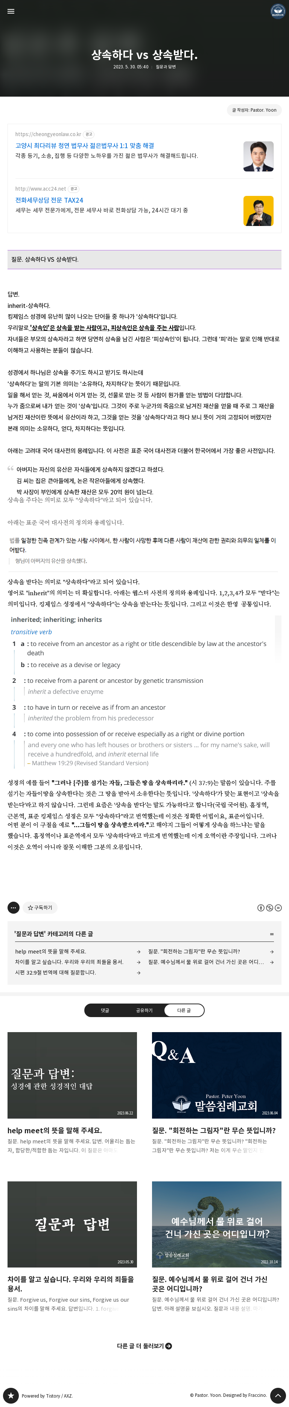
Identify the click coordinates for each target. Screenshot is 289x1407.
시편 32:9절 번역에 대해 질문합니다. (55, 972)
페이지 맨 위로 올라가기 (278, 1396)
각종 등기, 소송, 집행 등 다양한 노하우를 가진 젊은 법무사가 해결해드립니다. (106, 155)
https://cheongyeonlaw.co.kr (48, 134)
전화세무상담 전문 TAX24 (49, 200)
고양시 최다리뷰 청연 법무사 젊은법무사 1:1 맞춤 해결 (84, 146)
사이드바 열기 (11, 11)
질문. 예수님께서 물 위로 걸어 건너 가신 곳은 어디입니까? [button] (216, 1253)
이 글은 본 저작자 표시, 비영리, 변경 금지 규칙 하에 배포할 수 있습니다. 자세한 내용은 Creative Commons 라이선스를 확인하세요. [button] (270, 908)
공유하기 (144, 1010)
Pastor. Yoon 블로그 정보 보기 (278, 11)
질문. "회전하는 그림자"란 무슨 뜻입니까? (194, 951)
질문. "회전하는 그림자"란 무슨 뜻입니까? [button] (216, 1099)
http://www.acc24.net (40, 189)
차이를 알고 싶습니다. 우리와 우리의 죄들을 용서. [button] (72, 1253)
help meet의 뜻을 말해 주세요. (50, 951)
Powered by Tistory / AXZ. (47, 1396)
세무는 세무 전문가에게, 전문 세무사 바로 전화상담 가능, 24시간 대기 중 (101, 210)
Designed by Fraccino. (245, 1395)
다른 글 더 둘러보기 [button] (140, 1346)
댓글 (105, 1010)
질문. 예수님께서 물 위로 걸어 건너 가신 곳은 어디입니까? (211, 962)
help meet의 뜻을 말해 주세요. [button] (72, 1099)
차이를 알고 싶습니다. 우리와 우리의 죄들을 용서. (69, 962)
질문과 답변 (166, 67)
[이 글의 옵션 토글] (14, 908)
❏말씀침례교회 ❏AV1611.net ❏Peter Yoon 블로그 (11, 1396)
